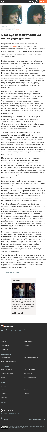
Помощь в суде (5, 357)
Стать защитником (7, 373)
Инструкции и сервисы (31, 357)
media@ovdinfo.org (37, 419)
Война (3, 382)
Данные (3, 341)
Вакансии (4, 397)
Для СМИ (26, 393)
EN (37, 1)
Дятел (3, 377)
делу (14, 46)
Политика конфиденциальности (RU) (10, 413)
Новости (3, 338)
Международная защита (8, 361)
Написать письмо (6, 369)
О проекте (4, 390)
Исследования (28, 341)
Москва (16, 29)
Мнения (43, 29)
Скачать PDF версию (12, 273)
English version (7, 410)
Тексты (26, 338)
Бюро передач (28, 373)
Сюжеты (26, 345)
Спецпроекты (5, 345)
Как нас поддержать (30, 377)
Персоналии (4, 349)
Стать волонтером (29, 369)
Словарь (3, 393)
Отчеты (26, 390)
